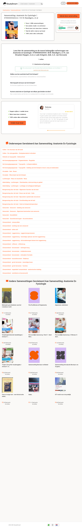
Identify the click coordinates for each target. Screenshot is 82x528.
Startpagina (6, 10)
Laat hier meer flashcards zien (41, 70)
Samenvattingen (16, 10)
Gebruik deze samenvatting (68, 16)
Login (63, 3)
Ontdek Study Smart (72, 3)
